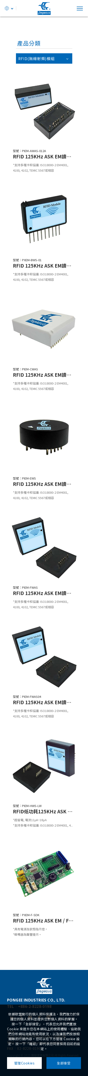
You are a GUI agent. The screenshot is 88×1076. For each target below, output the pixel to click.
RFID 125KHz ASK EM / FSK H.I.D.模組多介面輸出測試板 (44, 920)
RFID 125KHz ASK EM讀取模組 (44, 156)
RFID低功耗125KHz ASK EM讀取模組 (44, 811)
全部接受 (63, 1063)
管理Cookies (24, 1063)
